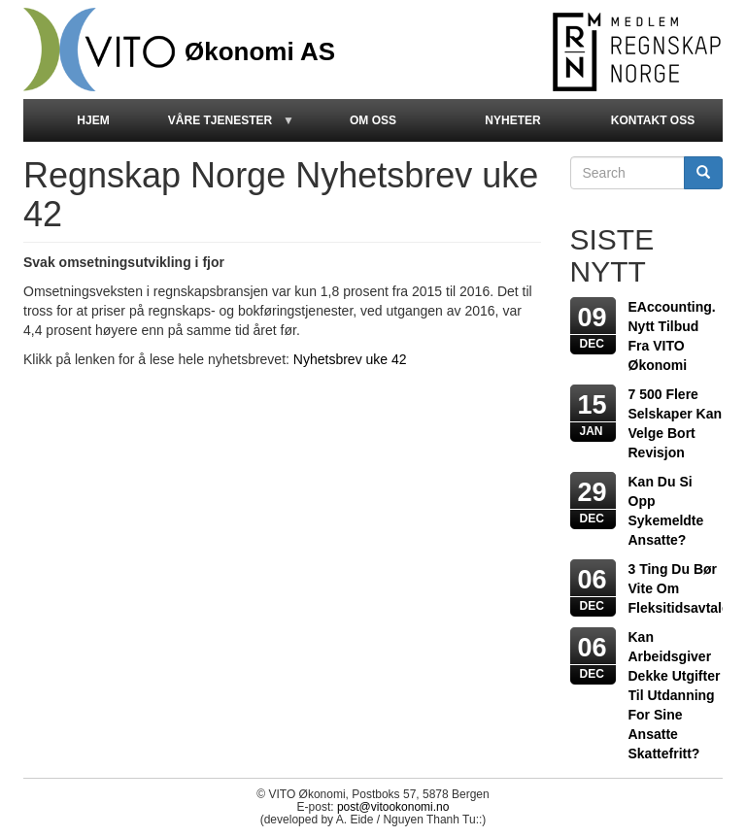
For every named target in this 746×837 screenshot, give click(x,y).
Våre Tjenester (228, 128)
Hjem (93, 120)
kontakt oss (653, 120)
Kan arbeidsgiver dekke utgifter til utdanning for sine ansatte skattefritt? (674, 695)
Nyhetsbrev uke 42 (350, 359)
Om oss (373, 120)
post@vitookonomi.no (393, 807)
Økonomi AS (260, 49)
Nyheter (512, 120)
